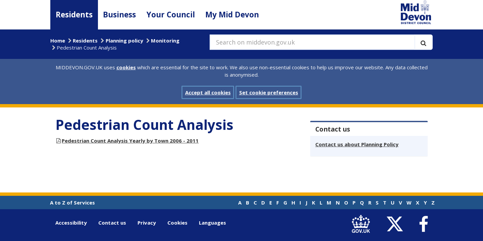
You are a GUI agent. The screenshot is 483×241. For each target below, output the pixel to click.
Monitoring (165, 40)
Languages (212, 222)
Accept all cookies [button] (208, 92)
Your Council (171, 14)
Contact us (112, 222)
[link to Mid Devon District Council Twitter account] (396, 224)
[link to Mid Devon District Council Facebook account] (423, 224)
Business (119, 14)
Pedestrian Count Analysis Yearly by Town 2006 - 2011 (130, 140)
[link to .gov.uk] (362, 224)
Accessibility (71, 222)
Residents (74, 14)
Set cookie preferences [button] (268, 92)
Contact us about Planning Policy (356, 144)
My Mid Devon (232, 14)
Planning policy (124, 40)
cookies (126, 67)
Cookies (177, 222)
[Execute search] (423, 42)
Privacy (147, 222)
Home (57, 40)
